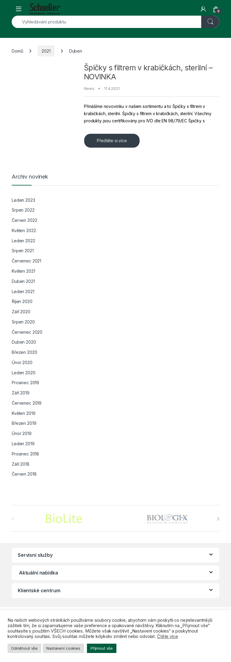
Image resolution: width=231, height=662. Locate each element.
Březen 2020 (24, 352)
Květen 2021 (23, 271)
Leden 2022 (23, 240)
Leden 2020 (23, 372)
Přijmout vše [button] (102, 648)
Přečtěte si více (112, 140)
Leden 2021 (23, 291)
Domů (17, 51)
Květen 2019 (23, 413)
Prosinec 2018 (25, 453)
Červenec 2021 (26, 260)
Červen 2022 (24, 220)
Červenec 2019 (27, 403)
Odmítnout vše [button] (24, 648)
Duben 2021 (23, 281)
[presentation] (218, 519)
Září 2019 (20, 392)
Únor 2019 (22, 433)
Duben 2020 (24, 342)
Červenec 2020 (27, 332)
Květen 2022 (24, 230)
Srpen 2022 (23, 210)
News (89, 88)
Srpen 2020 (23, 321)
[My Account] (203, 9)
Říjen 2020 (22, 301)
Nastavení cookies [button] (63, 648)
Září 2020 (21, 311)
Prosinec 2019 (25, 382)
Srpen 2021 (23, 250)
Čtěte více (167, 636)
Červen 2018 (24, 474)
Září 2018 (20, 464)
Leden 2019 (23, 443)
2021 (46, 51)
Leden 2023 (23, 200)
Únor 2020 (22, 362)
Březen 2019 (24, 423)
